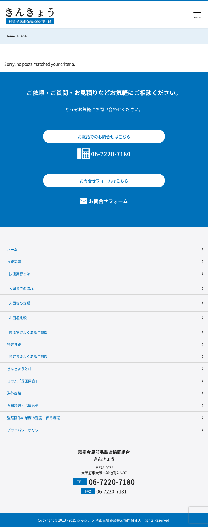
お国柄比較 (18, 317)
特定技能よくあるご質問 (28, 356)
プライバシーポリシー (24, 429)
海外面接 (14, 393)
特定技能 (14, 344)
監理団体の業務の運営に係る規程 (33, 417)
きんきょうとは (19, 368)
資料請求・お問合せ (23, 405)
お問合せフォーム (108, 200)
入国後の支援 (19, 303)
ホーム (12, 249)
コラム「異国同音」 (23, 380)
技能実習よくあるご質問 (28, 332)
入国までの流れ (21, 288)
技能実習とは (19, 273)
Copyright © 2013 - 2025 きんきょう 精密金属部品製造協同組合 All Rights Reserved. (104, 520)
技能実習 (14, 261)
